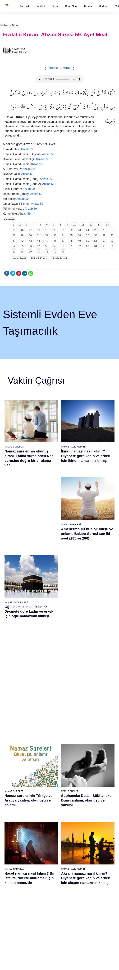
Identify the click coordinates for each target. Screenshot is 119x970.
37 (87, 235)
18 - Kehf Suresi (11, 807)
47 (63, 240)
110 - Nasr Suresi (90, 900)
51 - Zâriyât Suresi (90, 779)
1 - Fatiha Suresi (11, 712)
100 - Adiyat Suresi (90, 844)
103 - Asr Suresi (89, 861)
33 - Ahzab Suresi (51, 785)
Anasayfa (25, 6)
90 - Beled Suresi (51, 895)
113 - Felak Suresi (90, 917)
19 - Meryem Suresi (13, 813)
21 (63, 230)
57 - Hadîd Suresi (90, 813)
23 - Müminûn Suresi (52, 729)
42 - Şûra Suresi (89, 729)
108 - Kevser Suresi (91, 889)
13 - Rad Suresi (11, 779)
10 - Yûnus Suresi (12, 762)
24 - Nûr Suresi (49, 734)
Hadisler (104, 6)
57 (38, 246)
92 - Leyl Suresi (50, 906)
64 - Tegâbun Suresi (13, 856)
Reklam (66, 948)
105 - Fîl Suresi (88, 872)
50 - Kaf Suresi (88, 774)
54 (14, 246)
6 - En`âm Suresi (11, 740)
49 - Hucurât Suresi (91, 768)
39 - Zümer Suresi (90, 712)
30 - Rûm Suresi (50, 768)
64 (95, 246)
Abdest (41, 6)
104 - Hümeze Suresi (91, 867)
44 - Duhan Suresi (90, 740)
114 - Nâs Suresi (89, 923)
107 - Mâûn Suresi (90, 884)
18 (38, 230)
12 (91, 224)
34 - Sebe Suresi (50, 790)
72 (54, 251)
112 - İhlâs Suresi (90, 912)
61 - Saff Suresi (11, 839)
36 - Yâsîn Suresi (51, 802)
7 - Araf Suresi (10, 745)
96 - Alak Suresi (89, 822)
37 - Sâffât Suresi (51, 807)
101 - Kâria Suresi (90, 850)
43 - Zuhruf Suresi (90, 734)
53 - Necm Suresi (90, 790)
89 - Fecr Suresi (50, 889)
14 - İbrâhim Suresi (13, 785)
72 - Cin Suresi (10, 900)
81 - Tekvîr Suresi (51, 844)
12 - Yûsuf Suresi (12, 774)
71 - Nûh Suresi (11, 895)
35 (71, 235)
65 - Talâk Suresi (11, 861)
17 (30, 230)
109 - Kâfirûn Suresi (91, 895)
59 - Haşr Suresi (11, 827)
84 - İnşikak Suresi (51, 861)
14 (107, 224)
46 (54, 240)
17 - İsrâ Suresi (11, 802)
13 (99, 224)
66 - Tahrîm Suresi (12, 867)
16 (22, 230)
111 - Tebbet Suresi (91, 906)
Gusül (55, 6)
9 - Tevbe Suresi (11, 757)
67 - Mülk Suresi (11, 872)
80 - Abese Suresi (51, 839)
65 (103, 246)
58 (46, 246)
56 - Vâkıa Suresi (89, 807)
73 (63, 251)
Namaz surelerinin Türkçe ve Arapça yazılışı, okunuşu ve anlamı (28, 533)
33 (54, 235)
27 (112, 230)
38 (95, 235)
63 (87, 246)
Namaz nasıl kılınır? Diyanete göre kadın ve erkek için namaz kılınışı (87, 610)
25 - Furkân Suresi (51, 740)
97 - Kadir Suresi (89, 827)
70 (38, 251)
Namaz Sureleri (14, 447)
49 (79, 240)
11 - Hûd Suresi (11, 768)
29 (22, 235)
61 (71, 246)
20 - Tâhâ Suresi (50, 712)
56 (30, 246)
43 (30, 240)
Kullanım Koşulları (50, 948)
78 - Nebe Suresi (50, 827)
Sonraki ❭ (67, 68)
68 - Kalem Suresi (12, 878)
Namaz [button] (88, 6)
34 (63, 235)
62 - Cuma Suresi (12, 844)
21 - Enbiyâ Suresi (51, 717)
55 (22, 246)
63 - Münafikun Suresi (14, 850)
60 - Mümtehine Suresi (14, 833)
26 (103, 230)
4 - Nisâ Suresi (10, 729)
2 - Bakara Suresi (12, 717)
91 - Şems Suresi (51, 900)
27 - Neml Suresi (50, 751)
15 (14, 230)
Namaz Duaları (70, 524)
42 (22, 240)
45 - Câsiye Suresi (90, 745)
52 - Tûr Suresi (88, 785)
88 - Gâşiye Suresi (51, 884)
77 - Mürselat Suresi (52, 822)
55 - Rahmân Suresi (91, 802)
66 (112, 246)
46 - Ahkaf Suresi (89, 751)
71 (46, 251)
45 (46, 240)
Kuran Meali (9, 219)
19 (46, 230)
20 (54, 230)
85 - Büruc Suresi (50, 867)
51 (95, 240)
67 (14, 251)
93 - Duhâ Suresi (50, 912)
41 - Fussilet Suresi (91, 723)
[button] (25, 6)
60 (63, 246)
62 (79, 246)
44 (38, 240)
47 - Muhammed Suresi (93, 757)
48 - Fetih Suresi (89, 762)
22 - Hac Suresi (49, 723)
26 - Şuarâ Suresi (51, 745)
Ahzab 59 (26, 149)
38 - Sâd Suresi (50, 813)
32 (46, 235)
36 (79, 235)
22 (71, 230)
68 (22, 251)
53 (112, 240)
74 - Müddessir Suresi (14, 912)
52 (103, 240)
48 (71, 240)
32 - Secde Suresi (51, 779)
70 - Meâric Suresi (12, 889)
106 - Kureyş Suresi (91, 878)
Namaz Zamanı (106, 948)
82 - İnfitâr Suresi (51, 850)
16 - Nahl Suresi (11, 796)
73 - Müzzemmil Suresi (14, 906)
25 (95, 230)
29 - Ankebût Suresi (52, 762)
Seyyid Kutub (19, 48)
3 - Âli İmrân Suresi (13, 723)
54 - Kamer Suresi (90, 796)
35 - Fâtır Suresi (50, 796)
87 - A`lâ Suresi (50, 878)
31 (38, 235)
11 (82, 224)
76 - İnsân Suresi (12, 923)
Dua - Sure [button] (71, 6)
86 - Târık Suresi (50, 872)
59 (54, 246)
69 (30, 251)
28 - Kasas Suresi (51, 757)
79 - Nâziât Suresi (51, 833)
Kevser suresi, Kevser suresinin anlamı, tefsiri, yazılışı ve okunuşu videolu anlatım (31, 610)
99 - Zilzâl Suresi (89, 839)
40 (112, 235)
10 (74, 224)
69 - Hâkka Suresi (12, 884)
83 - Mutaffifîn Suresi (52, 856)
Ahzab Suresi (59, 258)
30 (30, 235)
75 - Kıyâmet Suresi (13, 917)
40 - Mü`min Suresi (90, 717)
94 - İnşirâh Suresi (51, 917)
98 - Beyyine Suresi (91, 833)
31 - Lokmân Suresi (52, 774)
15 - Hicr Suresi (11, 790)
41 (14, 240)
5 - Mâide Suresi (11, 734)
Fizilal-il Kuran (9, 25)
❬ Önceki (51, 68)
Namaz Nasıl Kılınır (73, 447)
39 (103, 235)
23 (79, 230)
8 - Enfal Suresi (10, 751)
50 (87, 240)
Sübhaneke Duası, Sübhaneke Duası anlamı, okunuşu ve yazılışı (86, 533)
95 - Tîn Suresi (49, 923)
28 (14, 235)
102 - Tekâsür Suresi (91, 856)
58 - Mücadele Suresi (14, 822)
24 (87, 230)
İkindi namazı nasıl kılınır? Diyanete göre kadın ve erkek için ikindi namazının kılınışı (85, 455)
